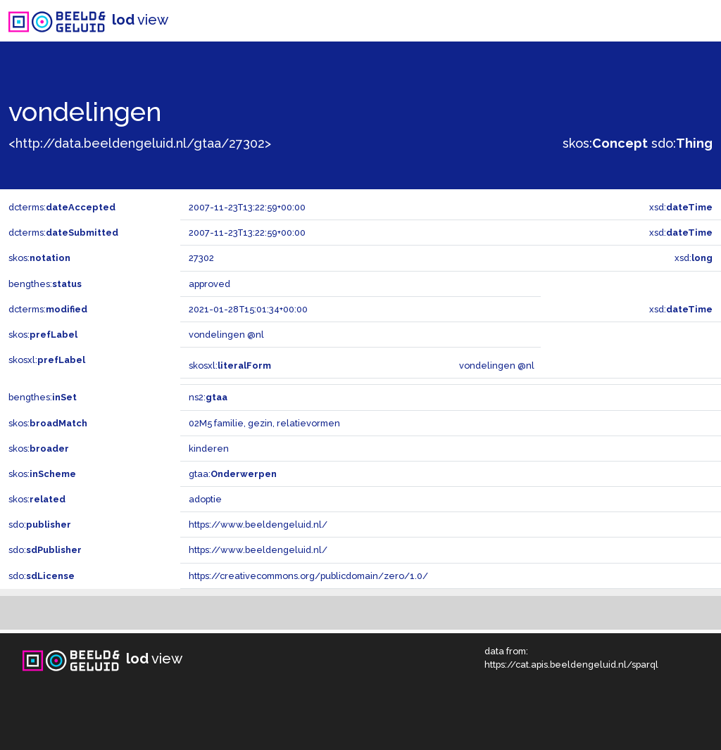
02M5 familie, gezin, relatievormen (264, 423)
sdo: (682, 143)
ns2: (208, 397)
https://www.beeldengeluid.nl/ (258, 524)
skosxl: (46, 360)
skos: (605, 143)
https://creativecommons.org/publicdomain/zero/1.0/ (308, 576)
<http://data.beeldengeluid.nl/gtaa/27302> (139, 143)
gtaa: (233, 474)
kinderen (209, 448)
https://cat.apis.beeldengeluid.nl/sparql (571, 664)
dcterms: (61, 207)
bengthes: (45, 284)
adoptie (205, 499)
